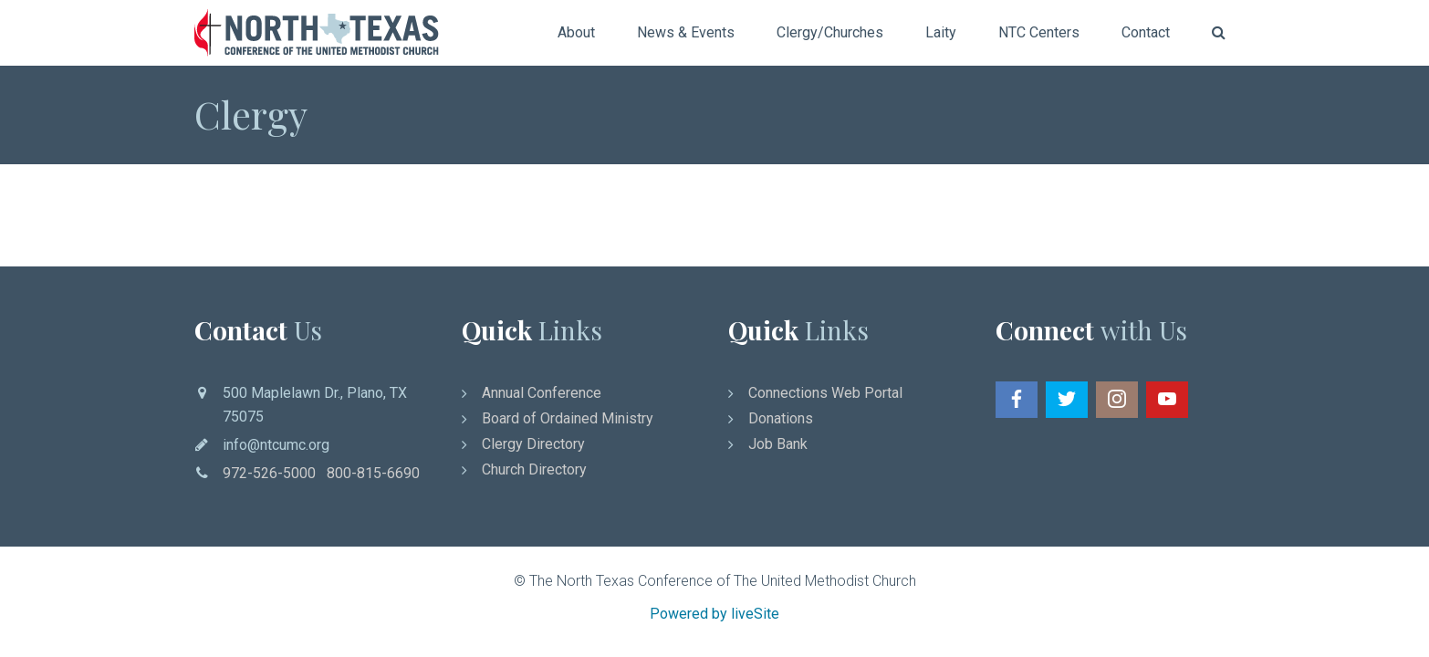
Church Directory (534, 469)
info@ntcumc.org (276, 445)
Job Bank (778, 444)
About (576, 32)
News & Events (686, 32)
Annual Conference (541, 393)
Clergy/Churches (830, 32)
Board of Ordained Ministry (567, 418)
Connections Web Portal (825, 393)
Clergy (251, 114)
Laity (940, 32)
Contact (1145, 32)
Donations (780, 418)
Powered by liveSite (714, 613)
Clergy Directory (533, 444)
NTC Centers (1039, 32)
